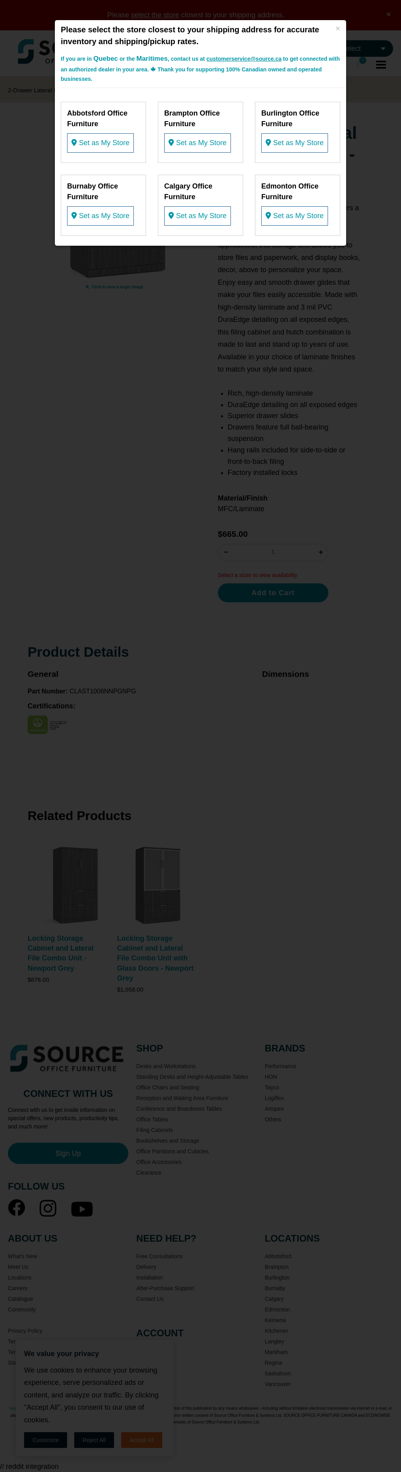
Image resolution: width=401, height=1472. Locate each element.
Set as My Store (100, 143)
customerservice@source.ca (243, 59)
